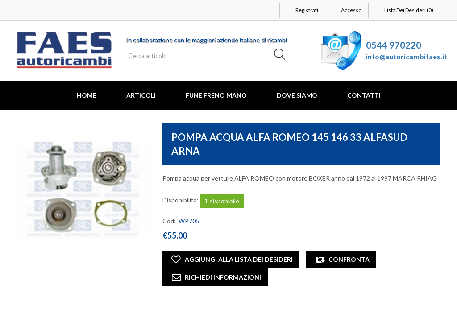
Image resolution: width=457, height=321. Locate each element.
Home (86, 95)
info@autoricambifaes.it (406, 56)
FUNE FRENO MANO (216, 95)
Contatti (364, 95)
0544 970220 (393, 45)
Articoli (141, 95)
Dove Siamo (297, 95)
